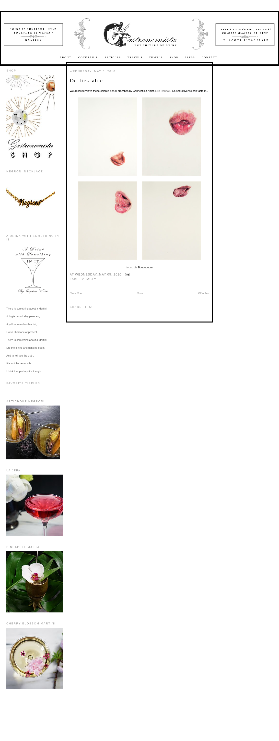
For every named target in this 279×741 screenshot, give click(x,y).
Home (140, 293)
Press (190, 57)
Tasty (90, 279)
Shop (174, 57)
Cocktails (88, 57)
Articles (113, 57)
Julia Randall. (162, 90)
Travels (135, 57)
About (66, 57)
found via (132, 267)
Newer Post (76, 293)
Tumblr (156, 57)
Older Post (203, 293)
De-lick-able (86, 80)
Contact (209, 57)
